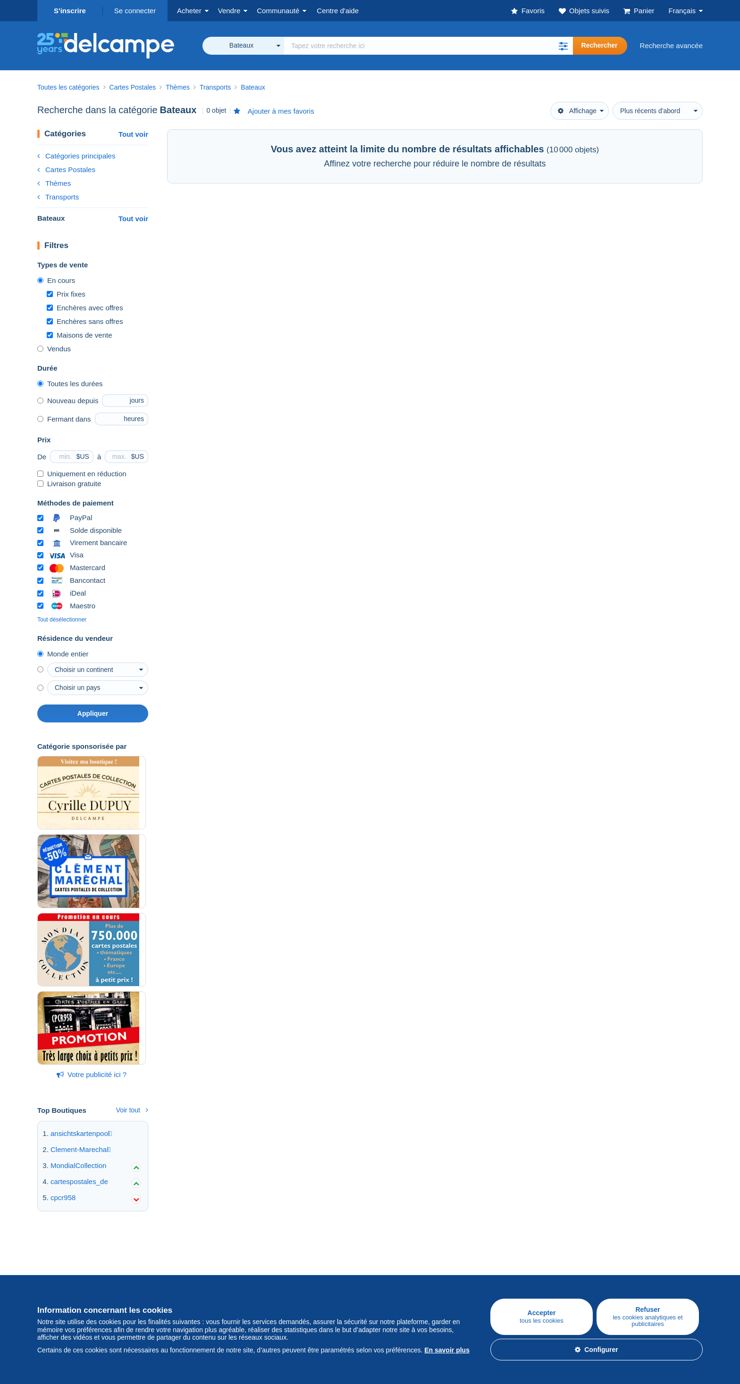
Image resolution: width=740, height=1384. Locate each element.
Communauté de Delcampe (302, 1258)
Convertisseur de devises (631, 1258)
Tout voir (133, 134)
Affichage (577, 111)
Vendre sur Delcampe (182, 1258)
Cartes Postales (66, 170)
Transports (58, 197)
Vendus (54, 349)
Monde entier (63, 654)
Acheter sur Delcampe (72, 1258)
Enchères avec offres (85, 308)
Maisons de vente (79, 335)
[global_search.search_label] (428, 46)
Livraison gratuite (69, 484)
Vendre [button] (229, 11)
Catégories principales (76, 156)
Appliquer (92, 713)
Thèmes (54, 183)
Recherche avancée (671, 45)
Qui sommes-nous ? (401, 1258)
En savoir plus (447, 1350)
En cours (56, 280)
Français (682, 11)
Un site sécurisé (506, 1258)
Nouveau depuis (67, 401)
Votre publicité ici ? (91, 1074)
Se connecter (135, 11)
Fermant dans (64, 419)
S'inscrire (70, 11)
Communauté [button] (278, 11)
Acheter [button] (189, 11)
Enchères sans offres (85, 321)
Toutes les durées (70, 384)
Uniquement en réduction (81, 474)
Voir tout (132, 1110)
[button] (563, 45)
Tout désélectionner (61, 619)
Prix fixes (66, 294)
